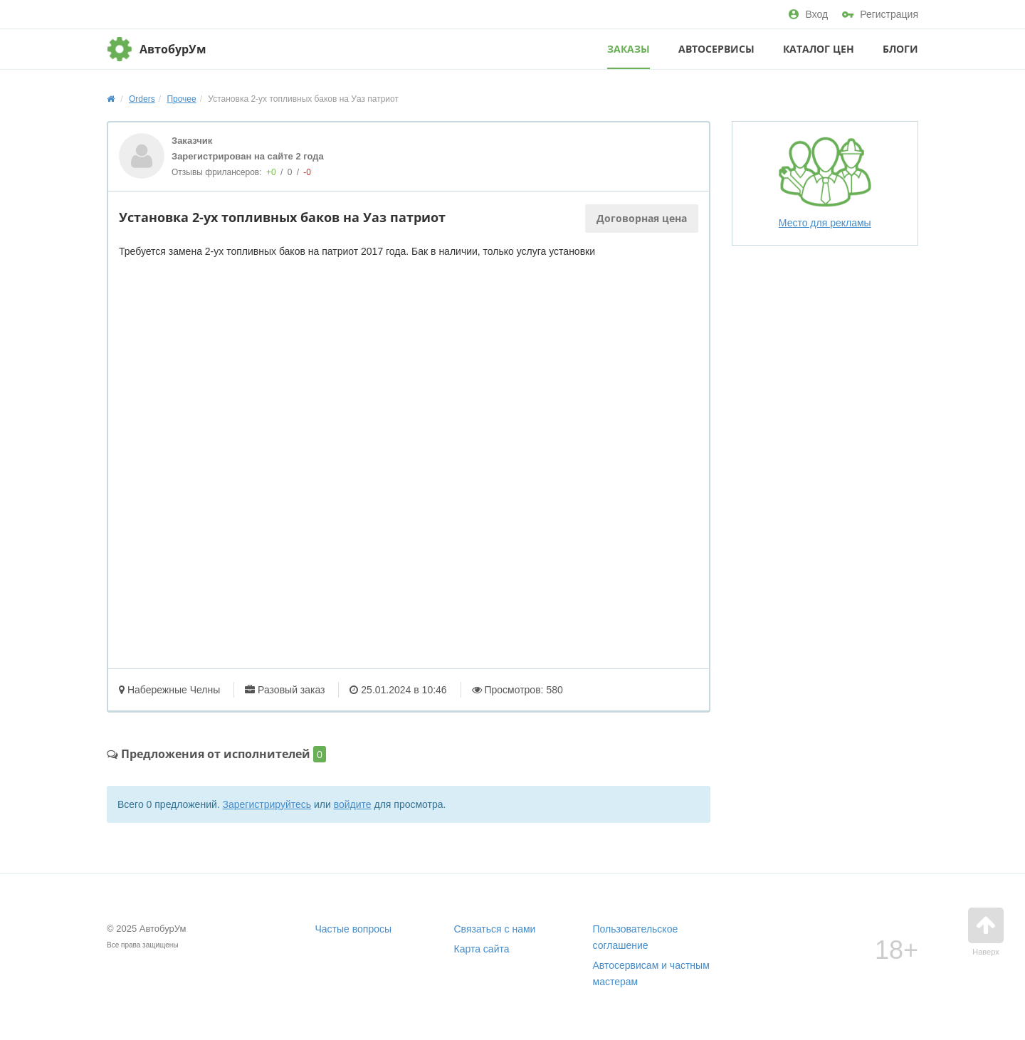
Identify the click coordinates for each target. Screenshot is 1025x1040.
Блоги (900, 49)
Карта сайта (482, 949)
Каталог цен (818, 49)
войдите (353, 804)
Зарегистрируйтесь (267, 804)
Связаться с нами (495, 929)
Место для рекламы (825, 182)
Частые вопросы (353, 929)
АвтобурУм (173, 49)
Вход (808, 14)
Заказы (628, 49)
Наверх (986, 932)
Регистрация (880, 14)
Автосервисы (716, 49)
